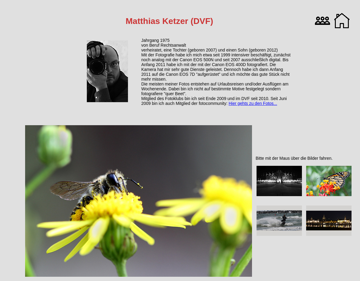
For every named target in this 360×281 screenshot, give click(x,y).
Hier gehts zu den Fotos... (253, 103)
